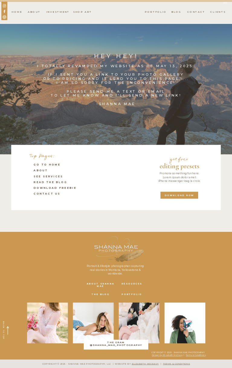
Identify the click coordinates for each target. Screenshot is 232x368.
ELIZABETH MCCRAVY (145, 364)
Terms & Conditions (195, 355)
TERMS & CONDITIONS (176, 364)
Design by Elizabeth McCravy (167, 355)
